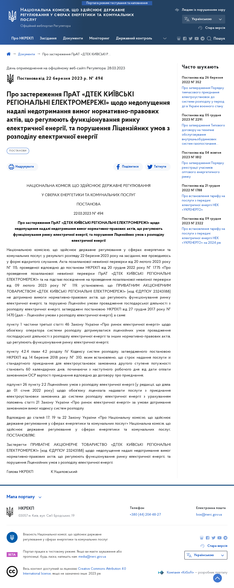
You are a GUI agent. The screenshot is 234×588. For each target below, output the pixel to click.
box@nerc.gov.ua (209, 514)
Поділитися (130, 166)
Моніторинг (99, 39)
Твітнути (160, 166)
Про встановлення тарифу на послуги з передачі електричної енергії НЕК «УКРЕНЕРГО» (203, 203)
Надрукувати (24, 166)
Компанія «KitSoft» (180, 572)
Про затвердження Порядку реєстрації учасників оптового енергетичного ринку (203, 170)
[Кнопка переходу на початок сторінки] (217, 578)
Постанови (18, 151)
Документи (73, 39)
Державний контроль (134, 39)
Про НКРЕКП (22, 39)
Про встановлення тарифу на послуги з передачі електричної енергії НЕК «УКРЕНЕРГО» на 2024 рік (203, 235)
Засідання (48, 39)
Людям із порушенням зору (203, 10)
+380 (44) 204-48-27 (145, 514)
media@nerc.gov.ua (92, 557)
